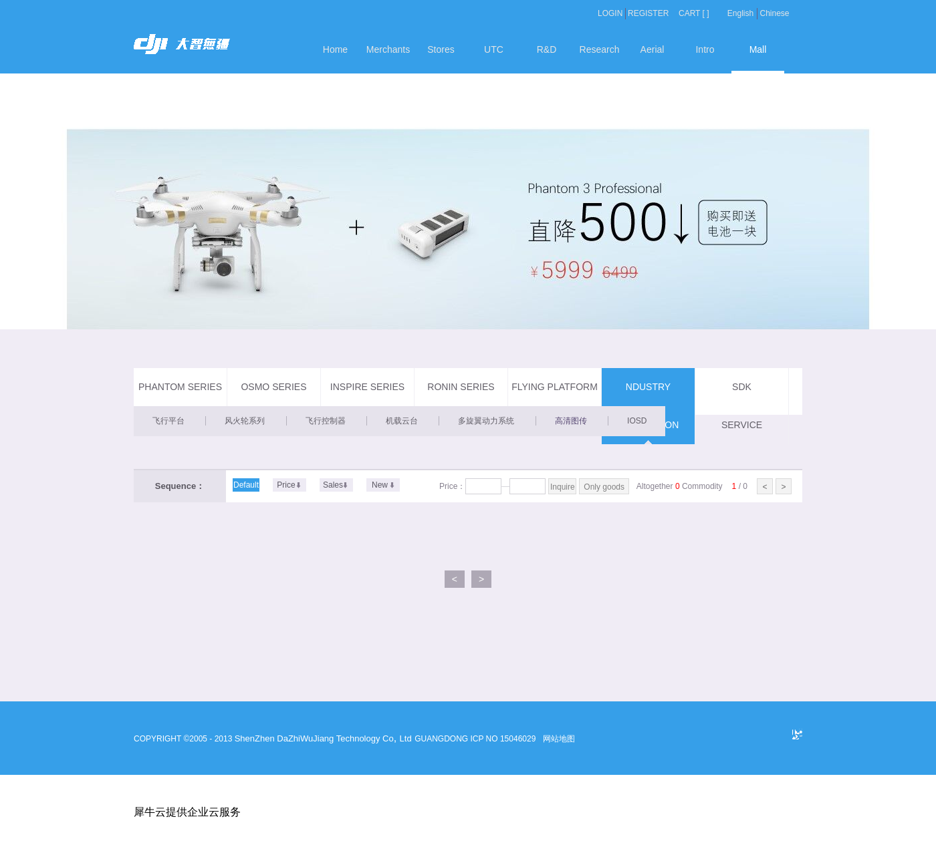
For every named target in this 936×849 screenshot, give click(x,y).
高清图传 (571, 421)
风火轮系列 (245, 421)
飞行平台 (168, 421)
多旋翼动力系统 (486, 421)
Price (286, 485)
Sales (333, 485)
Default (246, 485)
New (380, 485)
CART (689, 13)
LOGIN (610, 13)
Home (335, 49)
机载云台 (402, 421)
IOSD (637, 421)
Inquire (562, 487)
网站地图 (557, 738)
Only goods (604, 487)
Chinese (774, 13)
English (740, 13)
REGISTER (648, 13)
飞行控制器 (326, 421)
